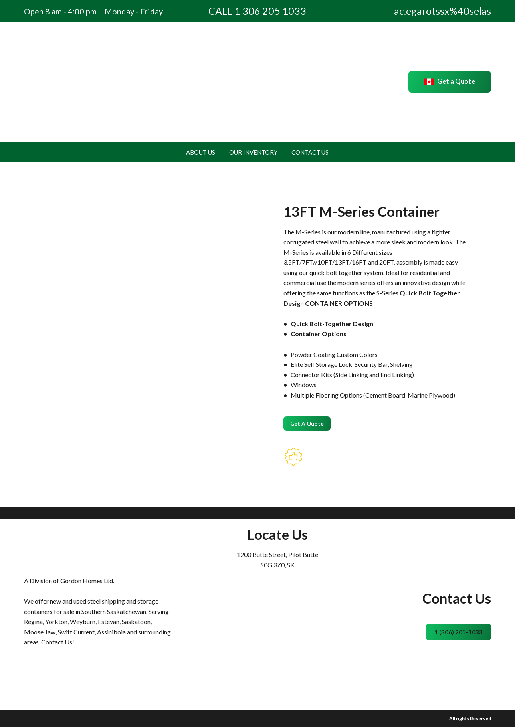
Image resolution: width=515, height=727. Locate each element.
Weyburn (82, 621)
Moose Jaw (39, 632)
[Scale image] (60, 423)
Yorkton (56, 621)
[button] (449, 82)
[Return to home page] (73, 82)
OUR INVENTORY (253, 152)
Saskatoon (136, 621)
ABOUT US (200, 152)
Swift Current (76, 632)
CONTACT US (310, 152)
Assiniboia (111, 632)
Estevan (108, 621)
